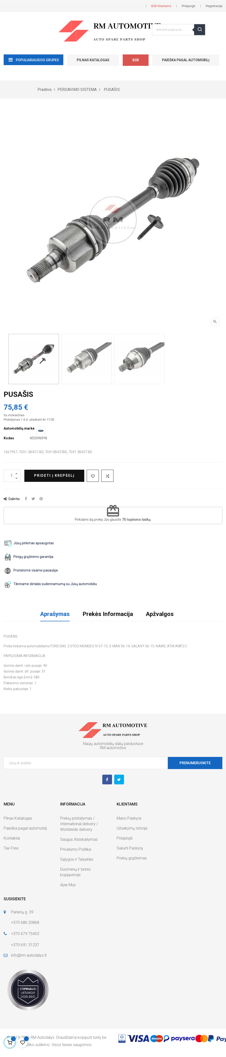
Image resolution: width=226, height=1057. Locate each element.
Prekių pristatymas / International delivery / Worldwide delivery (79, 824)
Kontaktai (12, 838)
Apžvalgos (160, 614)
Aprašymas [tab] (55, 614)
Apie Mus (68, 885)
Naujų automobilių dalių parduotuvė (113, 743)
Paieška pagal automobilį (185, 60)
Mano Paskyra (129, 818)
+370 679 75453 (25, 933)
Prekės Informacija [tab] (108, 614)
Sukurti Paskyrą (130, 848)
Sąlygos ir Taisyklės (76, 859)
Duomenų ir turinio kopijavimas (75, 872)
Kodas (9, 438)
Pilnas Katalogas (93, 60)
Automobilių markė (19, 428)
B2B (135, 60)
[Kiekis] (12, 476)
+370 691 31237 (25, 945)
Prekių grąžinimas (132, 858)
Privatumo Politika (75, 849)
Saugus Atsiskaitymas (79, 839)
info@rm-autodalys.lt (29, 955)
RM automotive (113, 747)
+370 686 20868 (25, 922)
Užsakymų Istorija (132, 828)
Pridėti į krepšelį (54, 475)
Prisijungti (124, 838)
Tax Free (11, 848)
